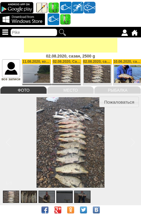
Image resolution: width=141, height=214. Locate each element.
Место (70, 90)
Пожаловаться (119, 102)
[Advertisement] (70, 45)
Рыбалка (118, 90)
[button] (119, 102)
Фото (23, 90)
